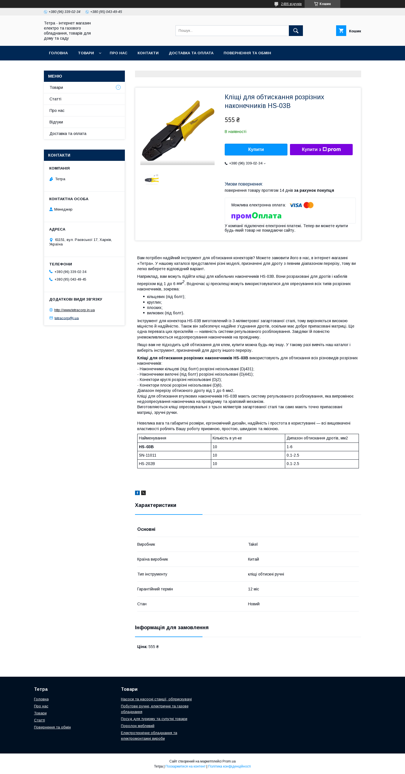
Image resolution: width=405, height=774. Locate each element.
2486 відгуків (291, 4)
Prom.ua (229, 761)
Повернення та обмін (247, 53)
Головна (58, 53)
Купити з (321, 149)
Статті (55, 99)
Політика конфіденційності (229, 766)
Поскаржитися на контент (185, 766)
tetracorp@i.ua (67, 318)
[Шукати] (296, 30)
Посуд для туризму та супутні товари (154, 719)
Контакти (148, 53)
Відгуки (56, 122)
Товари (86, 53)
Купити (256, 149)
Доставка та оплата (191, 53)
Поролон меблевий (137, 726)
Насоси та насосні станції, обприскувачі (156, 699)
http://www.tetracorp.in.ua (74, 310)
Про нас (118, 53)
